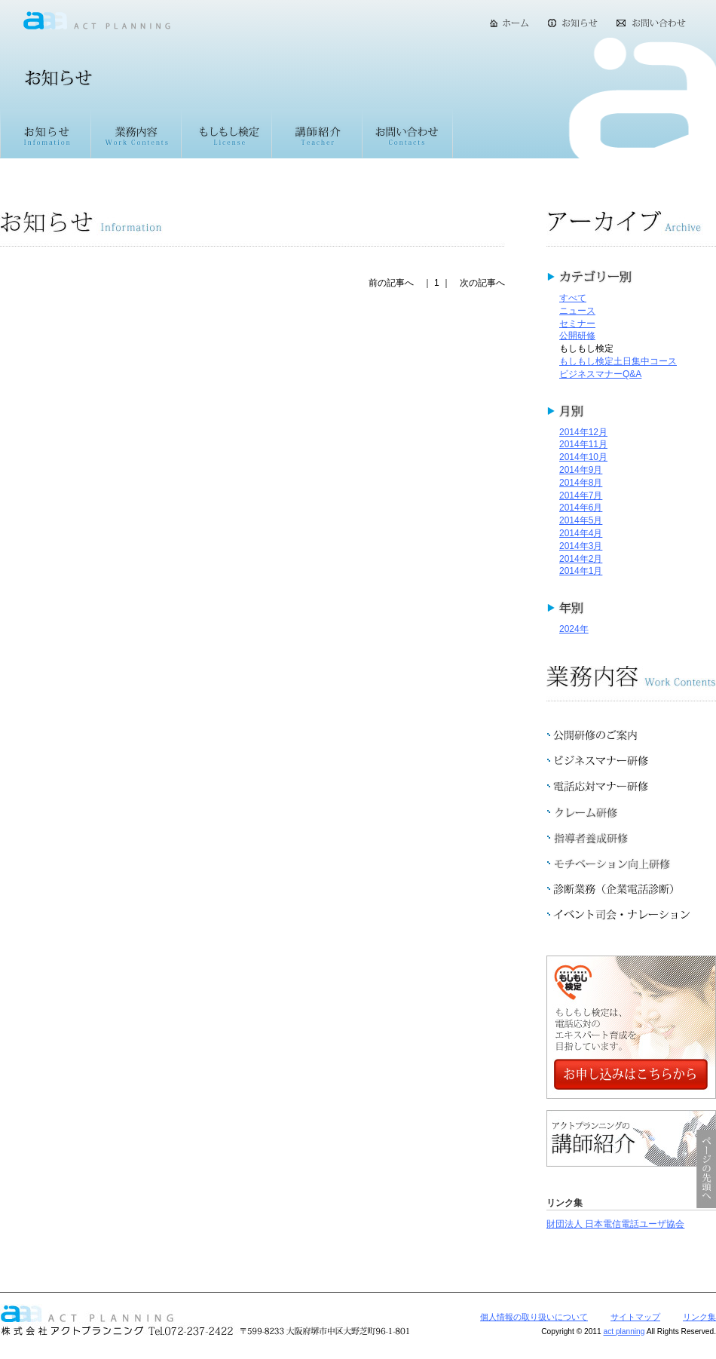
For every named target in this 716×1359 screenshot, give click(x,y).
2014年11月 (583, 444)
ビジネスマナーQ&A (600, 374)
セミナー (577, 323)
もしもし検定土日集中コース (618, 361)
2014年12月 (583, 432)
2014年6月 (580, 507)
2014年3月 (580, 546)
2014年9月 (580, 470)
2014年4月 (580, 533)
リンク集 (699, 1316)
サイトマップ (635, 1316)
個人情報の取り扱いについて (534, 1316)
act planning (623, 1331)
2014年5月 (580, 520)
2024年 (574, 629)
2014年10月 (583, 457)
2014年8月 (580, 482)
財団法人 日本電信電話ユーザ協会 (615, 1224)
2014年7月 (580, 495)
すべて (572, 298)
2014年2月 (580, 559)
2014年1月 (580, 571)
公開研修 (577, 335)
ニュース (577, 310)
